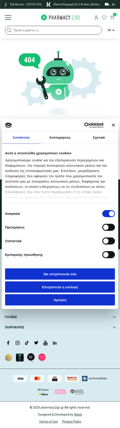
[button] (9, 30)
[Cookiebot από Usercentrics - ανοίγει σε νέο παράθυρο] (84, 125)
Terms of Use (48, 421)
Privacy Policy (71, 421)
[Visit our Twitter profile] (36, 343)
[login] (96, 18)
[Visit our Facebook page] (8, 343)
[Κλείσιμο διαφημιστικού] (113, 125)
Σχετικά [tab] (99, 137)
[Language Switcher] (110, 30)
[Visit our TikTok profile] (26, 343)
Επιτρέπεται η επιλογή (60, 287)
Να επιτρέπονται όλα (60, 274)
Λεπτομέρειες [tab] (60, 137)
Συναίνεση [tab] (21, 137)
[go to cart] (111, 18)
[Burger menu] (8, 18)
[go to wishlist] (104, 18)
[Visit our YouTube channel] (45, 343)
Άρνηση (60, 300)
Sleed (78, 414)
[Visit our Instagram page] (17, 343)
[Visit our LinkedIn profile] (54, 343)
